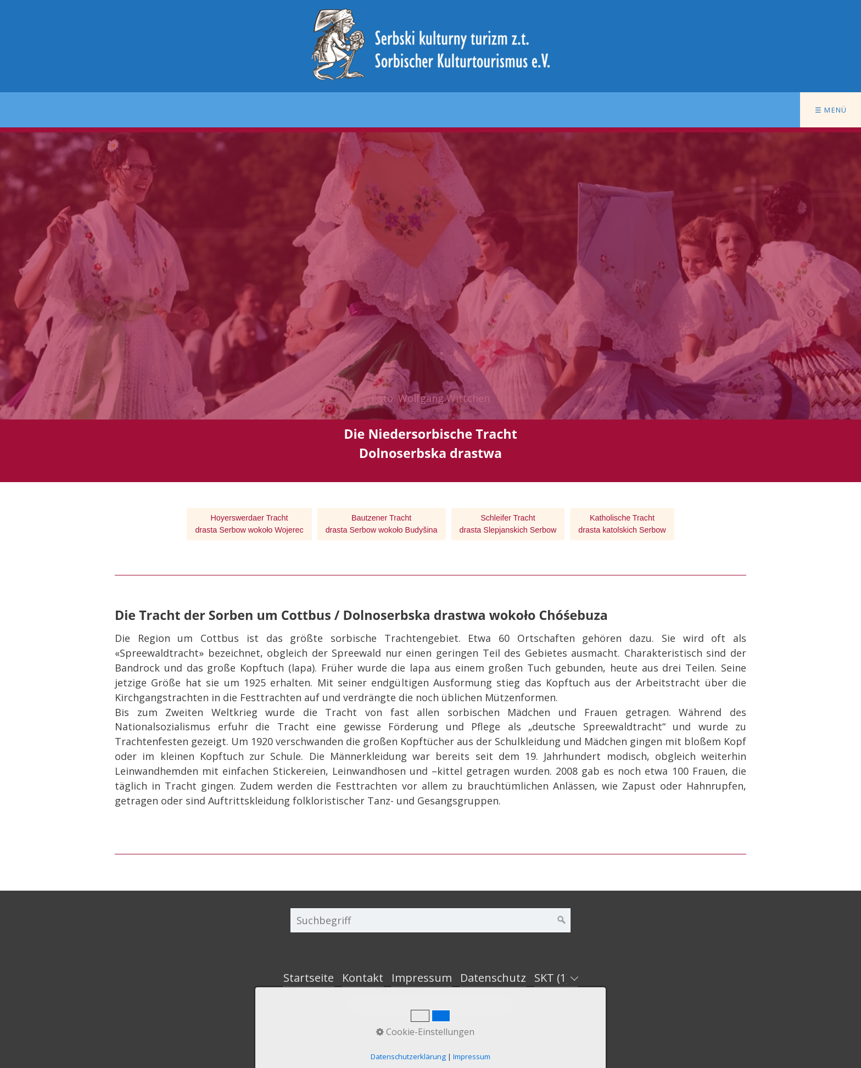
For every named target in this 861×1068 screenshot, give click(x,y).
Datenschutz (493, 977)
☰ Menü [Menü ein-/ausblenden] (831, 110)
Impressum (422, 977)
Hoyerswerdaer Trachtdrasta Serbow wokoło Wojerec (249, 523)
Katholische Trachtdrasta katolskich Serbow (622, 523)
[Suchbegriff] (430, 920)
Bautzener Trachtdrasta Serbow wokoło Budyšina (382, 523)
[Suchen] (562, 920)
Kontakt (362, 977)
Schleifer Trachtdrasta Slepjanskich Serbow (508, 523)
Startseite (308, 977)
